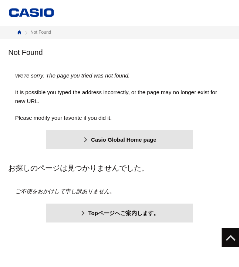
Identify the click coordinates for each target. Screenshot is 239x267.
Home (19, 32)
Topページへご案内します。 (119, 213)
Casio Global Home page (119, 139)
